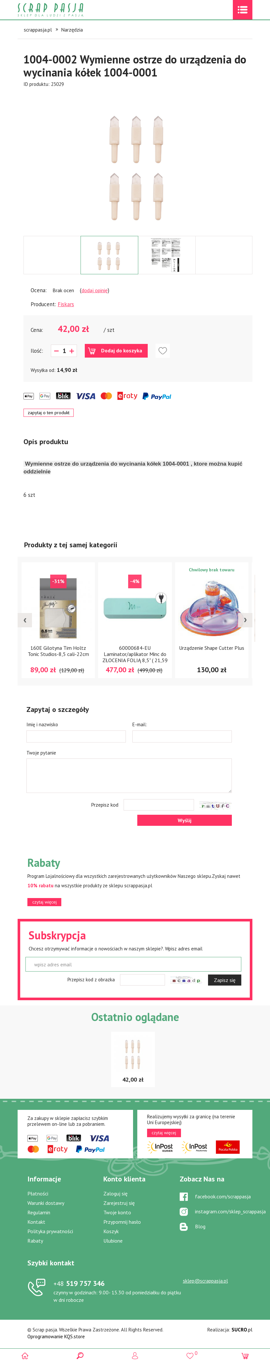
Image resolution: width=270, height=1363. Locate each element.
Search (80, 1355)
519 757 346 (79, 1283)
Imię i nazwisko (42, 724)
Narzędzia (72, 29)
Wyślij (184, 820)
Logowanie (135, 1355)
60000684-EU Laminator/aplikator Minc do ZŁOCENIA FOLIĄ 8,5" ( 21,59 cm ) (135, 657)
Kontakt (36, 1222)
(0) (245, 1355)
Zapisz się (224, 980)
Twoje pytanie (41, 753)
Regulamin (38, 1212)
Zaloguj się (115, 1193)
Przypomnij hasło (122, 1222)
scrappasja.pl (38, 29)
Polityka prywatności (50, 1231)
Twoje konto (117, 1212)
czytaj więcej (44, 902)
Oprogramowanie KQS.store (56, 1336)
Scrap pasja (65, 10)
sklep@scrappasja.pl (205, 1280)
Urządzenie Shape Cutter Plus (211, 648)
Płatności (37, 1193)
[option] (137, 161)
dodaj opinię (95, 290)
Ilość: (37, 350)
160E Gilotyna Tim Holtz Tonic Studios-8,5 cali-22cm (58, 651)
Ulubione (113, 1240)
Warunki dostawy (45, 1203)
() (190, 1353)
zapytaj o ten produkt (48, 413)
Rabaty (35, 1240)
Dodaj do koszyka (121, 350)
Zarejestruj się (119, 1203)
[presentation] (25, 620)
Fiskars (66, 304)
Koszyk (111, 1231)
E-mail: (139, 724)
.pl (242, 1330)
